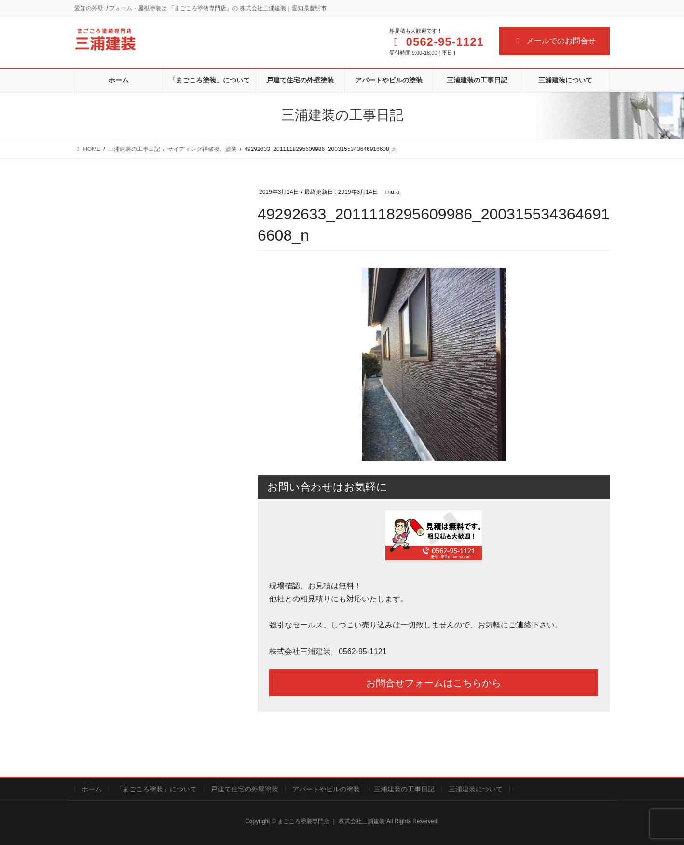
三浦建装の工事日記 (404, 789)
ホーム (92, 789)
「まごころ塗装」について (156, 789)
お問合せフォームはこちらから (433, 683)
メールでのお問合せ (554, 41)
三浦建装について (476, 789)
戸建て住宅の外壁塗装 (244, 789)
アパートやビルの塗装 (326, 789)
